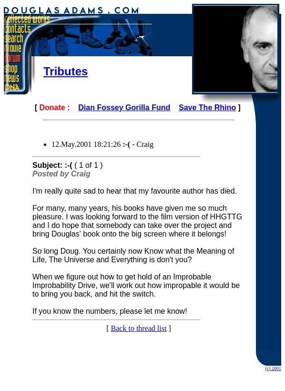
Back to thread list (139, 328)
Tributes (65, 71)
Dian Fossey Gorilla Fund (124, 107)
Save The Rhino (207, 107)
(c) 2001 (273, 368)
